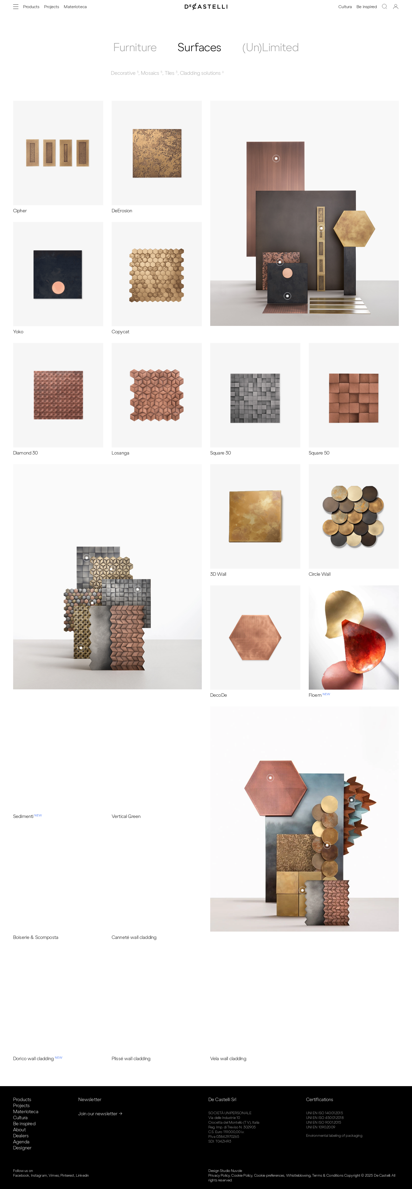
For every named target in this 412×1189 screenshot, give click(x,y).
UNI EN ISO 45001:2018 (325, 1118)
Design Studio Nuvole (225, 1171)
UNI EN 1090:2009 (320, 1127)
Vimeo (54, 1175)
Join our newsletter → (100, 1114)
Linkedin (82, 1175)
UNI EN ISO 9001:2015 (323, 1122)
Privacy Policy (219, 1175)
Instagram (39, 1175)
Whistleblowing (298, 1175)
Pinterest (67, 1175)
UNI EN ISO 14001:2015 (324, 1113)
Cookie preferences (269, 1175)
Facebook (21, 1175)
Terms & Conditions (327, 1175)
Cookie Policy (241, 1175)
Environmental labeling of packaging (334, 1135)
